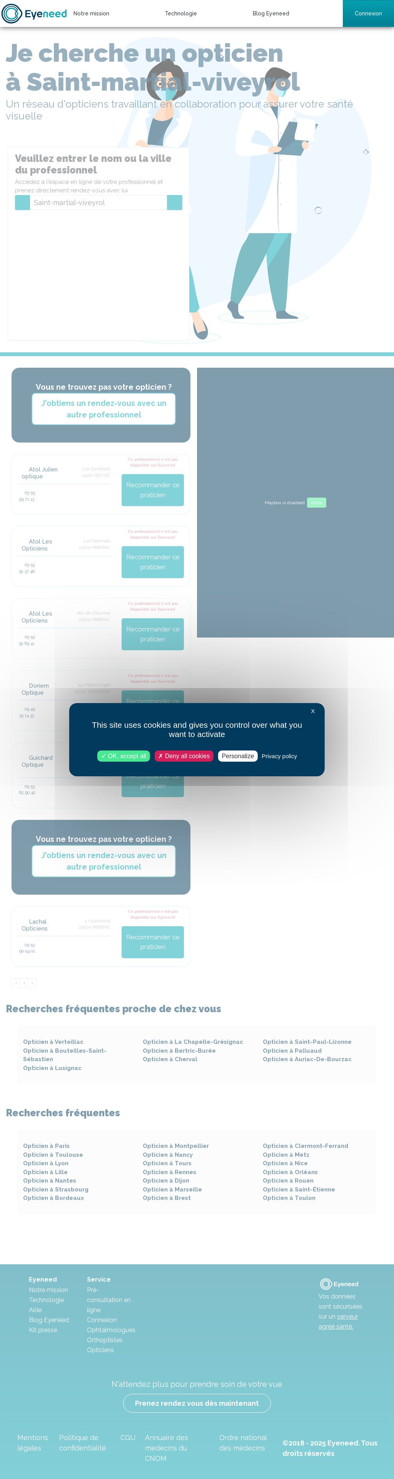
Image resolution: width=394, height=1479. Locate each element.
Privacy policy (279, 755)
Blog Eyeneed (271, 13)
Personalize (238, 755)
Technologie (181, 13)
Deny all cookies (184, 755)
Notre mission (91, 13)
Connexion (368, 13)
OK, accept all (123, 755)
